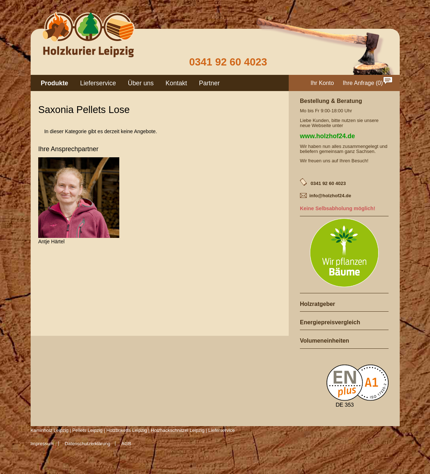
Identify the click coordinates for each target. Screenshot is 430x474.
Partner (209, 83)
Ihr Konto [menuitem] (322, 83)
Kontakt (176, 83)
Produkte (54, 83)
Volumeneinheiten (324, 341)
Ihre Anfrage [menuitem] (358, 83)
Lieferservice (98, 83)
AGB (126, 443)
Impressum (42, 443)
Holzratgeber (317, 304)
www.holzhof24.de (327, 136)
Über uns (141, 83)
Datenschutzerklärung (87, 443)
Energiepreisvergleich (330, 322)
